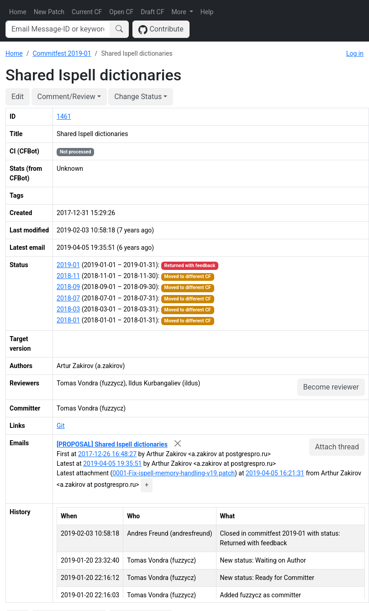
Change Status (138, 96)
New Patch (49, 12)
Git (61, 425)
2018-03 (68, 309)
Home (17, 12)
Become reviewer (331, 387)
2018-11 (68, 275)
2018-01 (68, 320)
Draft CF (152, 12)
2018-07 (68, 298)
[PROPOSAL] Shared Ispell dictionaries (112, 444)
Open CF (121, 12)
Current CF (87, 12)
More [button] (179, 12)
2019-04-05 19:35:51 (112, 463)
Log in (355, 53)
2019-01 (68, 265)
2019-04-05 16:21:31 (275, 473)
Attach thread (337, 446)
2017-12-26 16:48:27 (107, 454)
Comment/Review (66, 96)
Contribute (161, 29)
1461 (64, 116)
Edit (17, 96)
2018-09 (68, 286)
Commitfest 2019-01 (61, 53)
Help (207, 12)
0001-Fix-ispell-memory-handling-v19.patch (173, 473)
